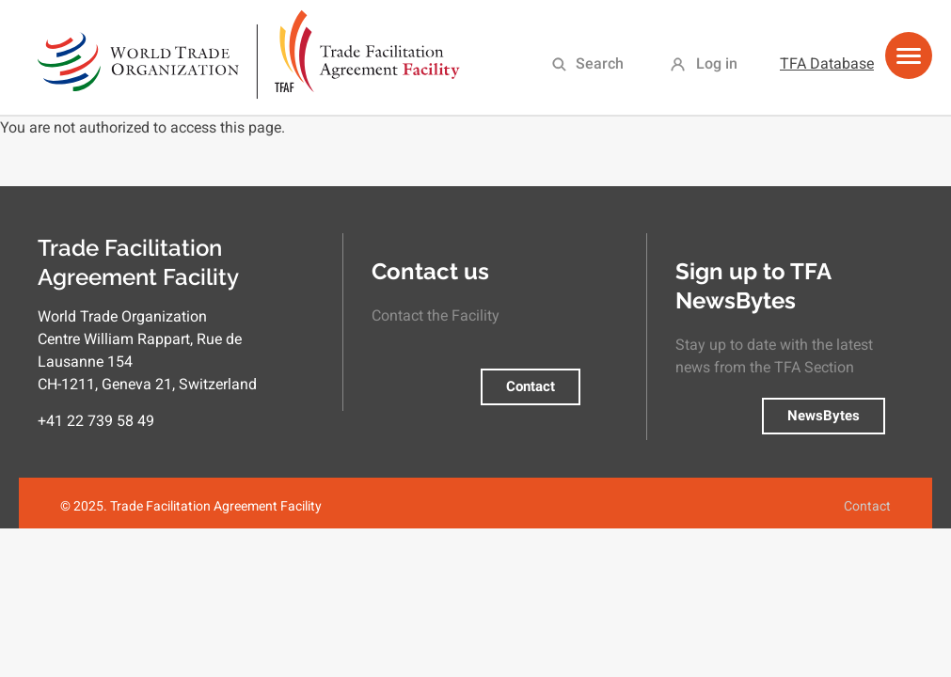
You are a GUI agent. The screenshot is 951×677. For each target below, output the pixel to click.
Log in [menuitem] (716, 63)
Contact (530, 386)
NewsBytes (823, 415)
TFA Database (827, 63)
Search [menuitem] (600, 63)
